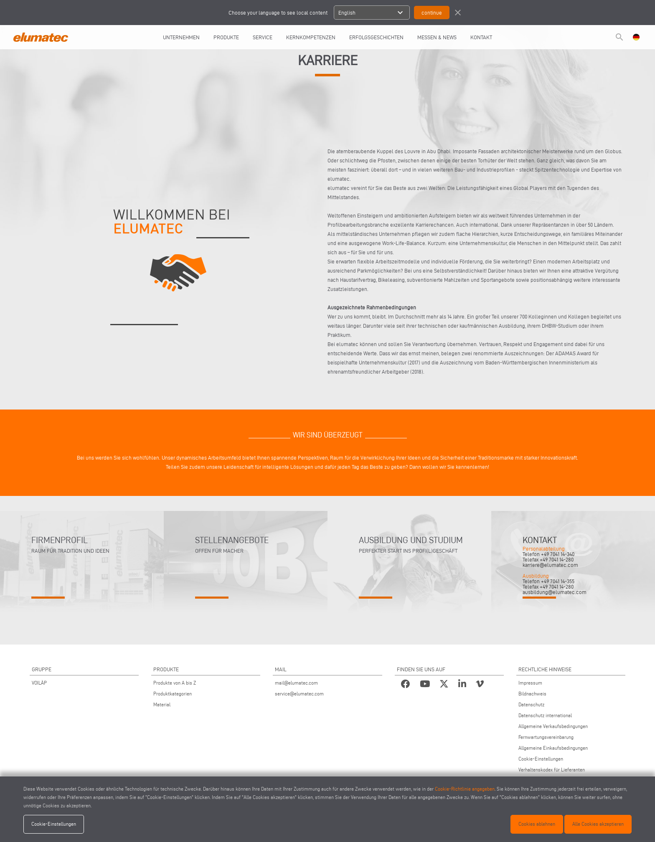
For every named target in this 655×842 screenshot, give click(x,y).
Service (262, 37)
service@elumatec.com (299, 693)
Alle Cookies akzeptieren (598, 824)
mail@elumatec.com (296, 682)
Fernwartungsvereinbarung (546, 737)
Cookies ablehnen (536, 824)
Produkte (226, 37)
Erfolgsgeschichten (376, 37)
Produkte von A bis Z (174, 682)
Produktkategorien (172, 693)
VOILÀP (39, 682)
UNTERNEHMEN (181, 37)
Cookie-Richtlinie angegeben (465, 788)
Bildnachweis (532, 693)
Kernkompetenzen (310, 37)
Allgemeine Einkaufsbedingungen (553, 748)
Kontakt (481, 37)
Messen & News (437, 37)
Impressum (530, 682)
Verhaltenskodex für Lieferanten (551, 769)
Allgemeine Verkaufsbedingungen (553, 726)
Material (161, 704)
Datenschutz (531, 704)
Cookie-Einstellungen (540, 758)
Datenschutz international (545, 715)
